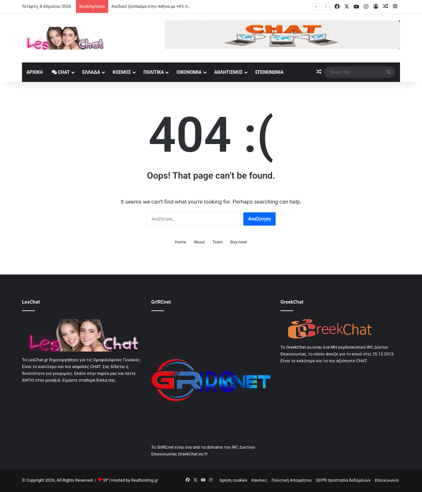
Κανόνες (259, 480)
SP (105, 480)
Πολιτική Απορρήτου (291, 480)
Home (180, 242)
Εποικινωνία (269, 72)
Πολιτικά (153, 72)
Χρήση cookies (233, 480)
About (199, 242)
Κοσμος (122, 72)
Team (217, 242)
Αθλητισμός (228, 72)
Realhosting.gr (144, 480)
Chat (61, 72)
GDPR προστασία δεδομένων (343, 480)
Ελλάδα (91, 72)
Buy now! (238, 242)
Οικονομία (189, 72)
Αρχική (34, 72)
